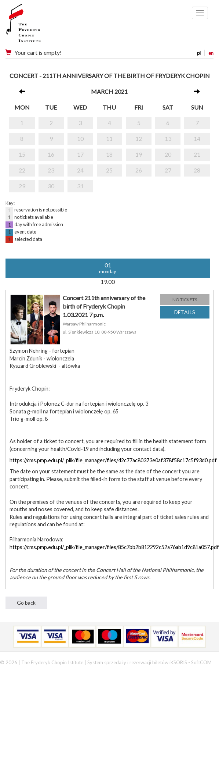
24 (80, 170)
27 (168, 170)
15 (22, 154)
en (210, 53)
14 (197, 138)
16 (51, 154)
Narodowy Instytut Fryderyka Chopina (38, 26)
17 (80, 154)
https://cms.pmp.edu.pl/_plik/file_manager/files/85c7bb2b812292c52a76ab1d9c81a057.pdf (114, 547)
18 (109, 154)
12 (138, 138)
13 (168, 138)
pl (199, 53)
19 (138, 154)
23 (51, 170)
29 (22, 185)
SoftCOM (201, 662)
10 (80, 138)
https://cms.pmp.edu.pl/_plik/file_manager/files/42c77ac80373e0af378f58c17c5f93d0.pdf (113, 460)
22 (22, 170)
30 (51, 185)
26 (138, 170)
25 (109, 170)
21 (197, 154)
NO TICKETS (184, 299)
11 (109, 138)
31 (80, 185)
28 (197, 170)
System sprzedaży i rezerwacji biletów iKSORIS (137, 662)
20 (168, 154)
